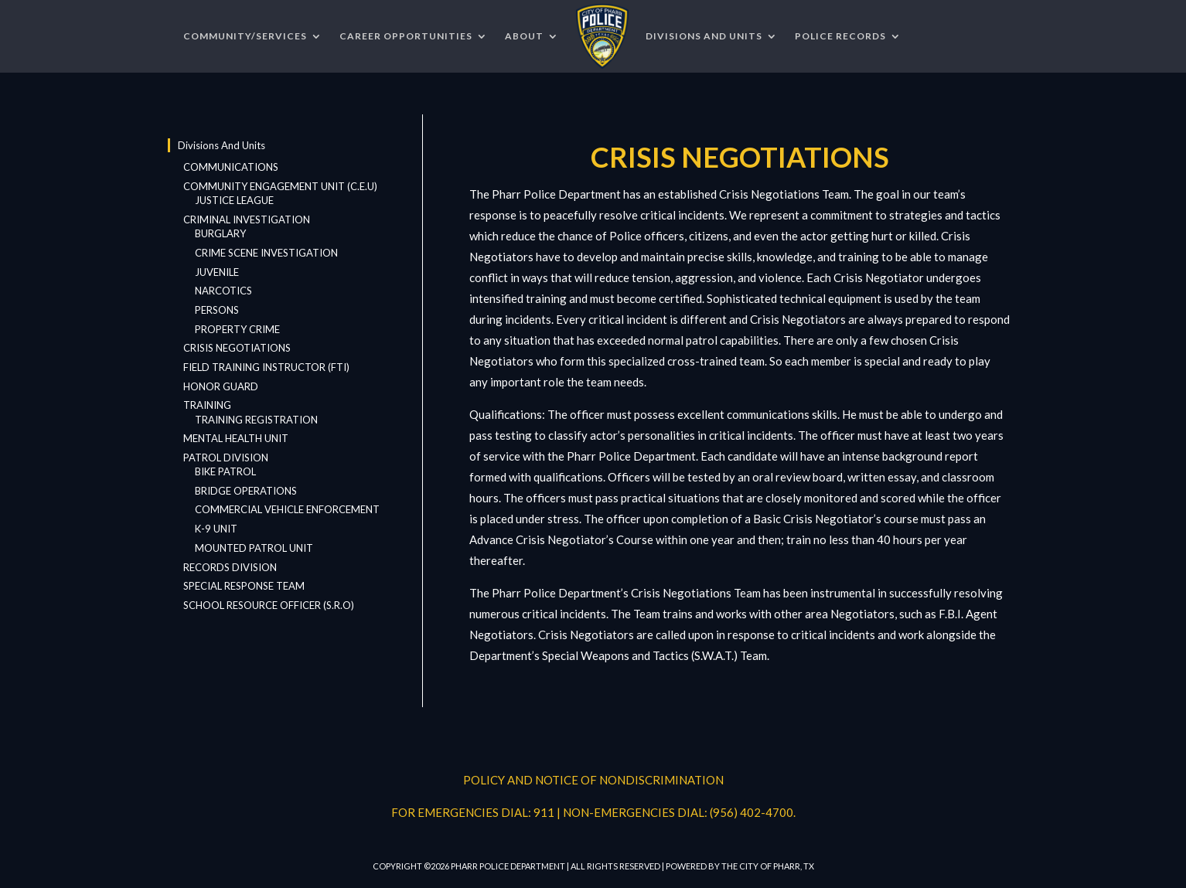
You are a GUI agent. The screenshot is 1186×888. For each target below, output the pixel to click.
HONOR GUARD (220, 386)
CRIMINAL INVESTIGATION (246, 219)
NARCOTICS (223, 290)
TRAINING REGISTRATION (256, 419)
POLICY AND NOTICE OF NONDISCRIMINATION (593, 780)
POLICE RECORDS (840, 36)
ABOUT (524, 36)
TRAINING (207, 405)
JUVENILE (217, 272)
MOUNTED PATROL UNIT (254, 548)
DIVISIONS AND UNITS (704, 36)
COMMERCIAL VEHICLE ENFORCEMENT (287, 509)
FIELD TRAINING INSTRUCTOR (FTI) (266, 367)
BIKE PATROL (225, 471)
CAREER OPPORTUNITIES (405, 36)
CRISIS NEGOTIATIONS (237, 348)
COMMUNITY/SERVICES (245, 36)
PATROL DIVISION (225, 457)
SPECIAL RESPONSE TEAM (244, 586)
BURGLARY (220, 233)
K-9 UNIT (216, 528)
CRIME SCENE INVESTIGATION (266, 253)
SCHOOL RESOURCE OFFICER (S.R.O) (268, 605)
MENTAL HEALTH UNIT (235, 438)
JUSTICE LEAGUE (234, 200)
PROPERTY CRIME (237, 329)
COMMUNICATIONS (230, 167)
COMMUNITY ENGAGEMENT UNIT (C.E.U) (280, 186)
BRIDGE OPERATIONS (246, 491)
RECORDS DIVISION (230, 567)
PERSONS (217, 310)
